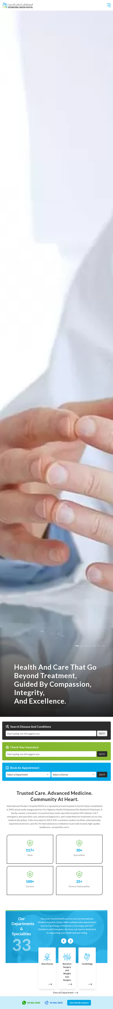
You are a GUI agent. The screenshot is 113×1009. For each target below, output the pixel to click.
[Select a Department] (28, 774)
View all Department (65, 992)
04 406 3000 (31, 1003)
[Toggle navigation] (109, 5)
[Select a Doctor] (73, 774)
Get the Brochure (79, 1002)
